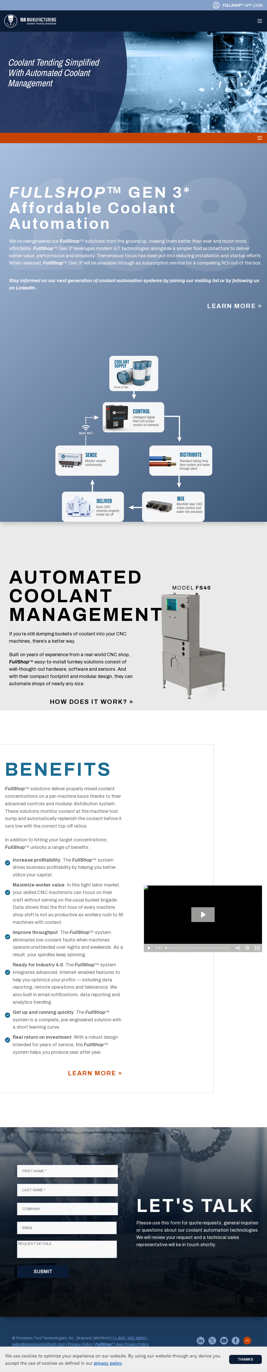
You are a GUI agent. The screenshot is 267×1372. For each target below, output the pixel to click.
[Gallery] (191, 649)
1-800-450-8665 (129, 1338)
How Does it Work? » (92, 701)
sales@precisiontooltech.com (38, 1344)
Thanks (245, 1359)
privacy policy (108, 1363)
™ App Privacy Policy (122, 1344)
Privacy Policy (80, 1344)
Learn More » (234, 306)
